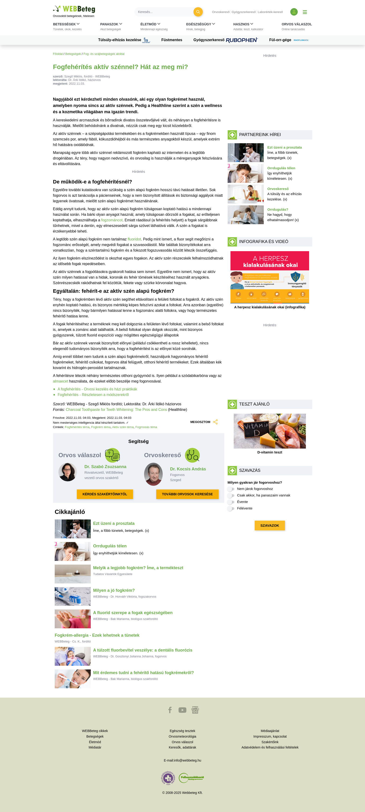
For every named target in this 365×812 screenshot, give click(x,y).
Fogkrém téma (101, 427)
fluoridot (134, 239)
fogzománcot (112, 220)
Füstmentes (171, 40)
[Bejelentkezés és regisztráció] (294, 12)
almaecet (60, 381)
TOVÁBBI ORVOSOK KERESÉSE (187, 494)
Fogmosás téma (146, 427)
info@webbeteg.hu (187, 760)
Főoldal (58, 54)
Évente (242, 502)
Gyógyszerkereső (244, 12)
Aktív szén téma (123, 427)
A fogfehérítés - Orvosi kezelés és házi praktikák (97, 389)
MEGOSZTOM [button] (203, 422)
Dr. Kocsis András (188, 469)
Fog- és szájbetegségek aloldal (103, 54)
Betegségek (73, 54)
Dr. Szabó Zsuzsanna (105, 466)
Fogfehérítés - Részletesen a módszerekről (93, 395)
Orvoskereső (221, 12)
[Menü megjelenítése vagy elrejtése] (304, 12)
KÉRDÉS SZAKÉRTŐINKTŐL (105, 494)
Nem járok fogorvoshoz (255, 489)
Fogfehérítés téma (77, 427)
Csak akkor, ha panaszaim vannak (263, 495)
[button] (67, 27)
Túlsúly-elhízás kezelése (124, 40)
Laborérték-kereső (270, 12)
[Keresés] (166, 12)
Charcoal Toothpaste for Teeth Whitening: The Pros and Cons (116, 410)
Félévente (245, 508)
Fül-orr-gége (290, 40)
